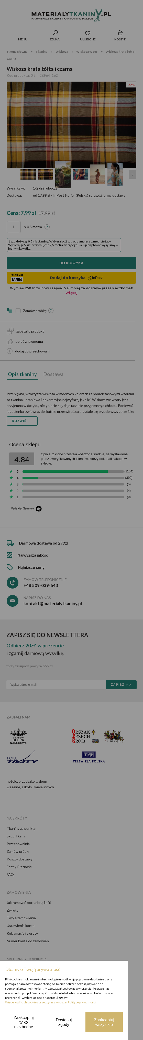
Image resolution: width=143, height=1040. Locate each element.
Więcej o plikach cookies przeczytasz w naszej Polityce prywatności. (50, 1002)
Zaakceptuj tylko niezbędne (24, 1022)
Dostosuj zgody (64, 1022)
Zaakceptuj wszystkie (104, 1022)
